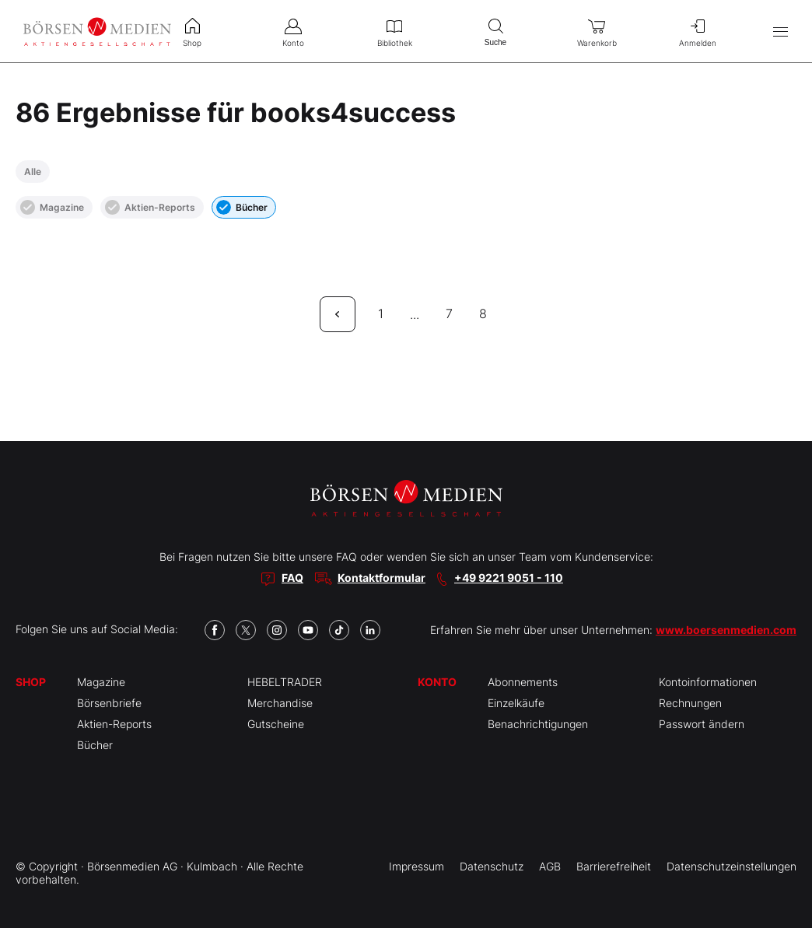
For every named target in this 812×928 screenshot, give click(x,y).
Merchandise (280, 702)
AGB (550, 866)
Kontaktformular (381, 577)
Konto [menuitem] (293, 31)
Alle (32, 171)
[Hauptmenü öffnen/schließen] (780, 31)
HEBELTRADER (284, 681)
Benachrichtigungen (538, 723)
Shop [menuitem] (192, 31)
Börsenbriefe (109, 702)
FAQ (292, 577)
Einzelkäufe (516, 702)
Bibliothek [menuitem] (394, 31)
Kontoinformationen (708, 681)
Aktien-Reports (150, 207)
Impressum (416, 866)
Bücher (242, 207)
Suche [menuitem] (495, 31)
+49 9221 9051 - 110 (508, 577)
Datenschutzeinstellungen (731, 866)
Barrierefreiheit (613, 866)
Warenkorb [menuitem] (596, 31)
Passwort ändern (701, 723)
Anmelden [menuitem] (698, 31)
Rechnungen (690, 702)
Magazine (52, 207)
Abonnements (523, 681)
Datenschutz (491, 866)
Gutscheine (275, 723)
